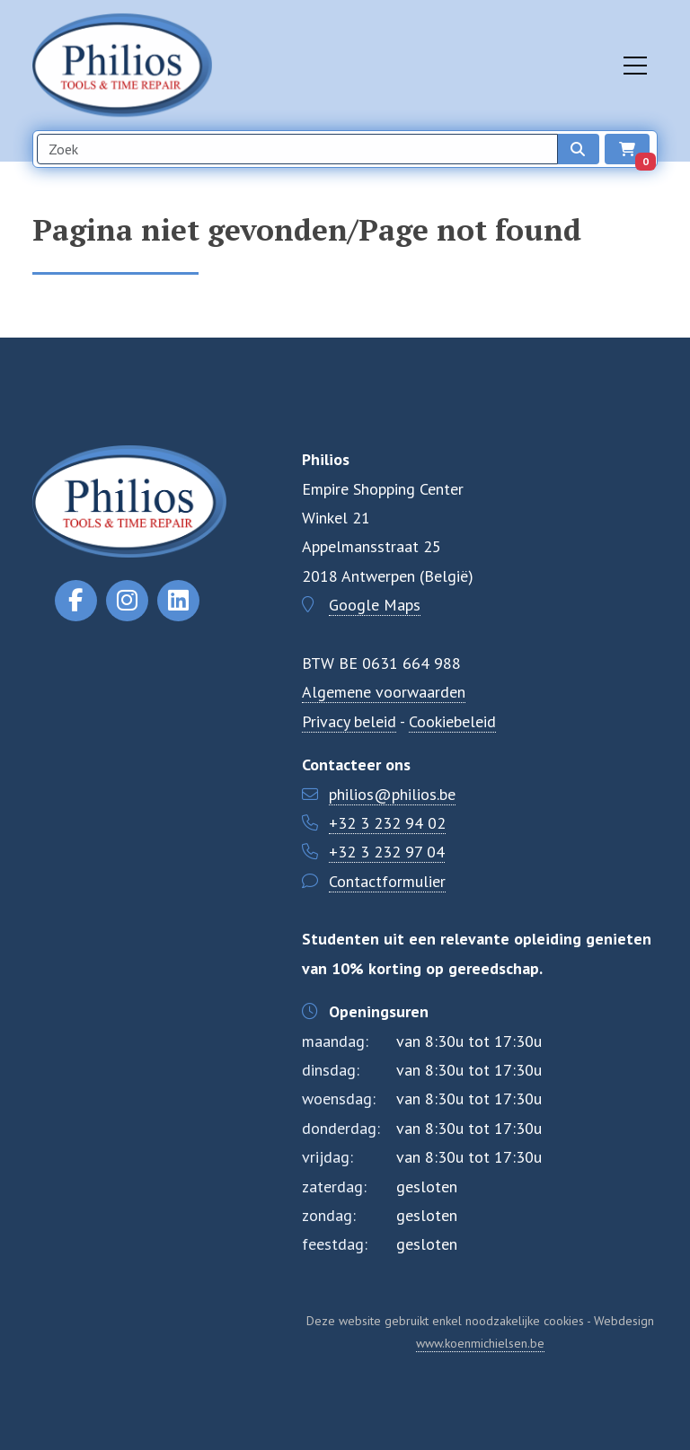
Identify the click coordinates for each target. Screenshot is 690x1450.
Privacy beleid (349, 721)
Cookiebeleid (452, 721)
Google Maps (374, 604)
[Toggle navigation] (635, 65)
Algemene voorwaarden (383, 691)
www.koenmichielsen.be (480, 1343)
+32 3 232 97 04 (387, 851)
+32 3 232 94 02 (387, 823)
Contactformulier (387, 881)
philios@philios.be (392, 794)
